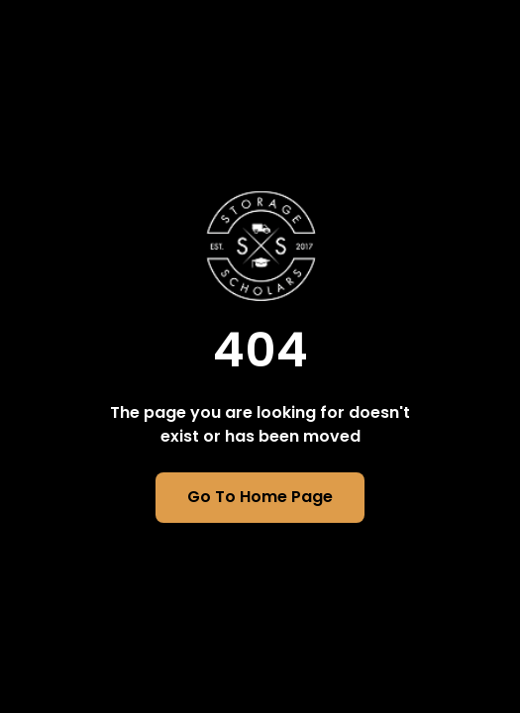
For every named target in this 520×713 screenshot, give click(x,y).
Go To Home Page (260, 496)
